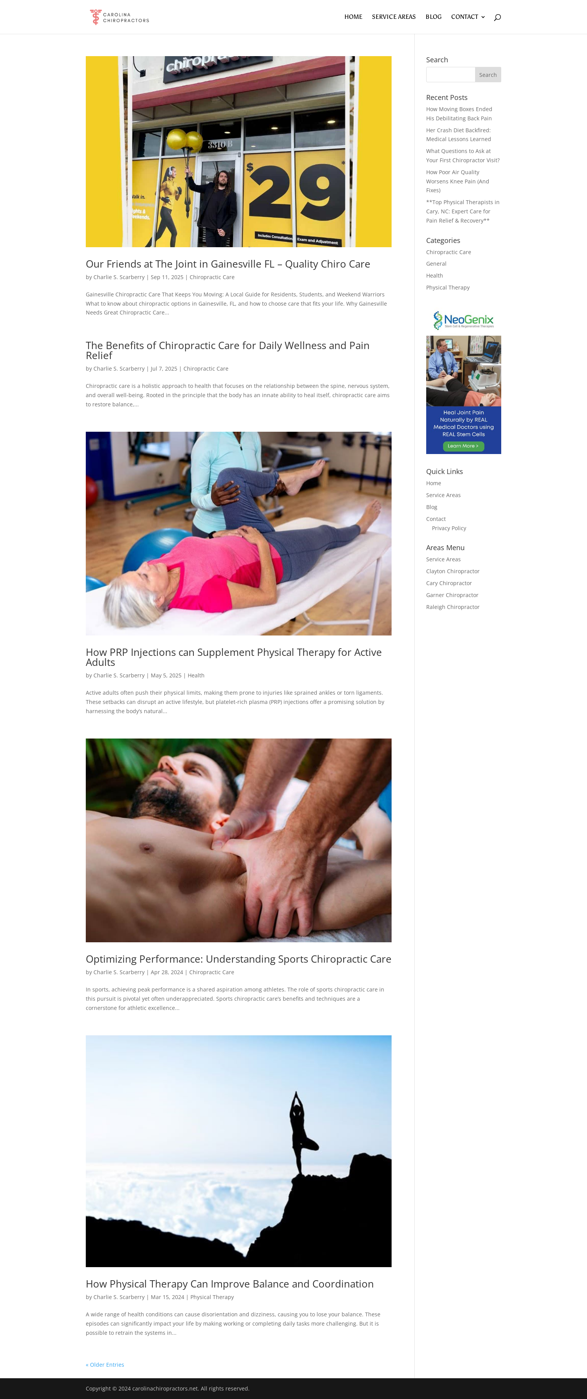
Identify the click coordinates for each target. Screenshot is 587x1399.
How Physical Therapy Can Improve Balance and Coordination (230, 1284)
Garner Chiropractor (452, 595)
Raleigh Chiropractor (453, 607)
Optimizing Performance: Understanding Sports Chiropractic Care (239, 959)
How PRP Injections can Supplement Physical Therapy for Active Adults (234, 657)
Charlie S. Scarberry (119, 277)
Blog (433, 17)
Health (196, 675)
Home (353, 17)
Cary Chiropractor (449, 583)
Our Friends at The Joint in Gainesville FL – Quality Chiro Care (228, 264)
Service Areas (394, 17)
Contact (464, 17)
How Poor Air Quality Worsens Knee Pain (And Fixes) (457, 181)
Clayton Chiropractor (453, 571)
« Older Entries (105, 1364)
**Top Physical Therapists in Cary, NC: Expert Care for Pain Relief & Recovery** (463, 211)
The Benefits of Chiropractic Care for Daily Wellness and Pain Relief (228, 350)
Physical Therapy (212, 1297)
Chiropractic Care (212, 277)
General (436, 263)
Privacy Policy (449, 528)
